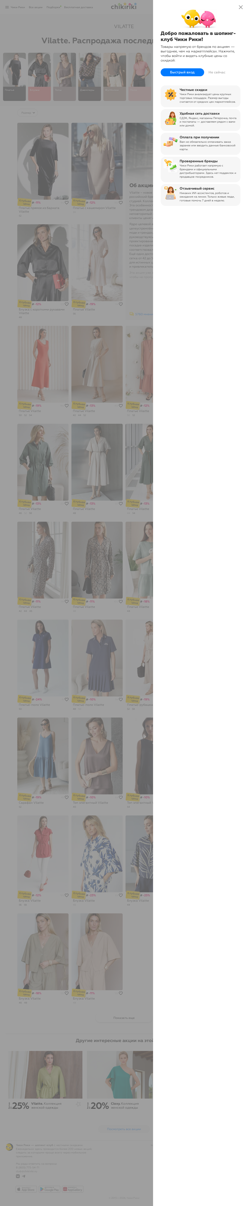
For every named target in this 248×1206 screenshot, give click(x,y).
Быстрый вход (182, 72)
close (240, 7)
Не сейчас (217, 72)
